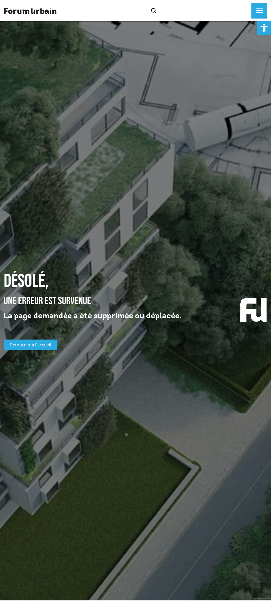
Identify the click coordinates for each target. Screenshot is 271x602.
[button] (264, 28)
